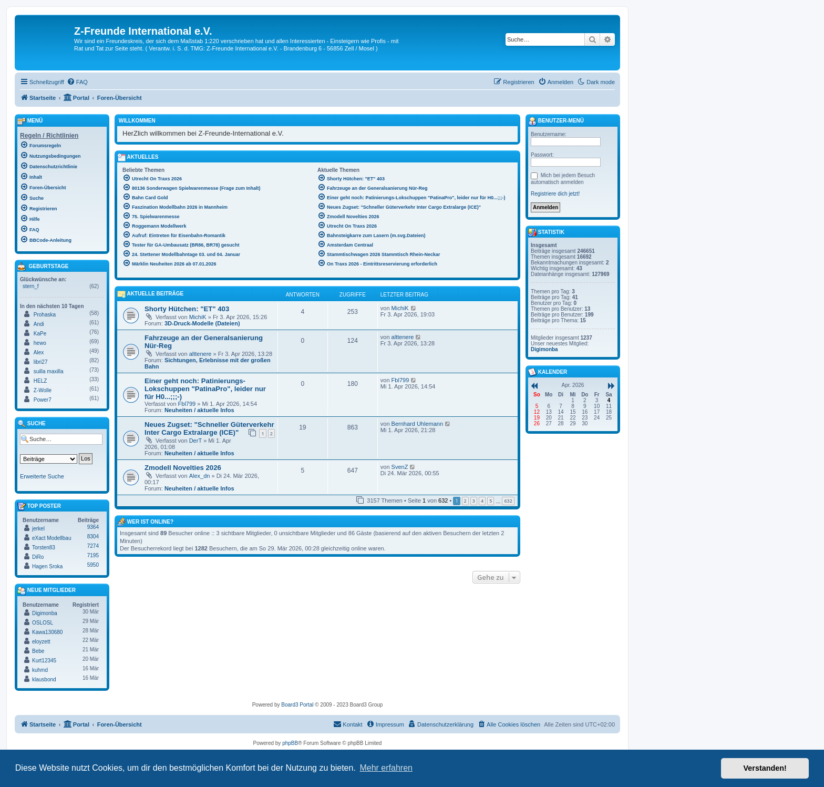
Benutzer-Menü (556, 121)
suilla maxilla (49, 371)
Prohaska (45, 315)
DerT (195, 440)
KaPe (40, 333)
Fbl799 (187, 404)
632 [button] (508, 500)
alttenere (200, 354)
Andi (39, 324)
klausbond (44, 679)
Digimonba (44, 613)
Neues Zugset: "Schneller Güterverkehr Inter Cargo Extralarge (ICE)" (209, 428)
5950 (93, 565)
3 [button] (473, 500)
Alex (39, 352)
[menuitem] (77, 82)
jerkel (38, 529)
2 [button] (465, 500)
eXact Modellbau (51, 538)
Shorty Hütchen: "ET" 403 (187, 309)
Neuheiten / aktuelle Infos (199, 410)
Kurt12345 (44, 660)
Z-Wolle (43, 390)
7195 (93, 555)
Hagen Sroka (47, 566)
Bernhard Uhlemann (417, 424)
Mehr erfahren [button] (386, 767)
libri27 (41, 362)
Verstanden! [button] (765, 768)
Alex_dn (199, 476)
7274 (93, 546)
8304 (93, 536)
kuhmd (40, 670)
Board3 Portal (297, 705)
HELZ (40, 381)
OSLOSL (42, 623)
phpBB (290, 743)
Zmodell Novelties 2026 (183, 468)
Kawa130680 (47, 632)
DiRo (38, 557)
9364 (93, 527)
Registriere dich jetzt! (555, 194)
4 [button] (482, 500)
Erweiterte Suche (42, 476)
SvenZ (400, 467)
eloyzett (41, 642)
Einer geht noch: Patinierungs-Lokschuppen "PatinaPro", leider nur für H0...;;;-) (205, 389)
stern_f (31, 286)
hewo (40, 343)
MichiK (198, 317)
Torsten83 (43, 547)
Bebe (38, 651)
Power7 (43, 400)
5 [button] (490, 500)
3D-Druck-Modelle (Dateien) (202, 323)
